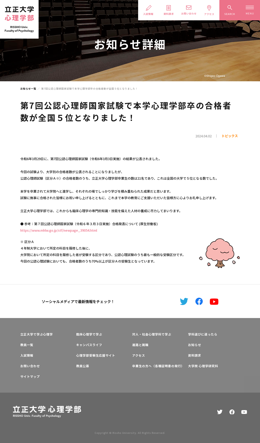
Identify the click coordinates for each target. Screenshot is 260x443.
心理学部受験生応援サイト (95, 355)
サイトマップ (30, 376)
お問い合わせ (30, 366)
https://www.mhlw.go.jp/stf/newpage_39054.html (58, 230)
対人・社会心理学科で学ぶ (151, 334)
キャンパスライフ (89, 345)
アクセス (138, 355)
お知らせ (194, 345)
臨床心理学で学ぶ (89, 334)
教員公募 (82, 366)
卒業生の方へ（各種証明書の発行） (158, 366)
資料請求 (194, 355)
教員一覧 (26, 345)
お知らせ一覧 (28, 88)
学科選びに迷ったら (202, 334)
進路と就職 (140, 345)
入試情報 (26, 355)
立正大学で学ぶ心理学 (36, 334)
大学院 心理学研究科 (203, 366)
